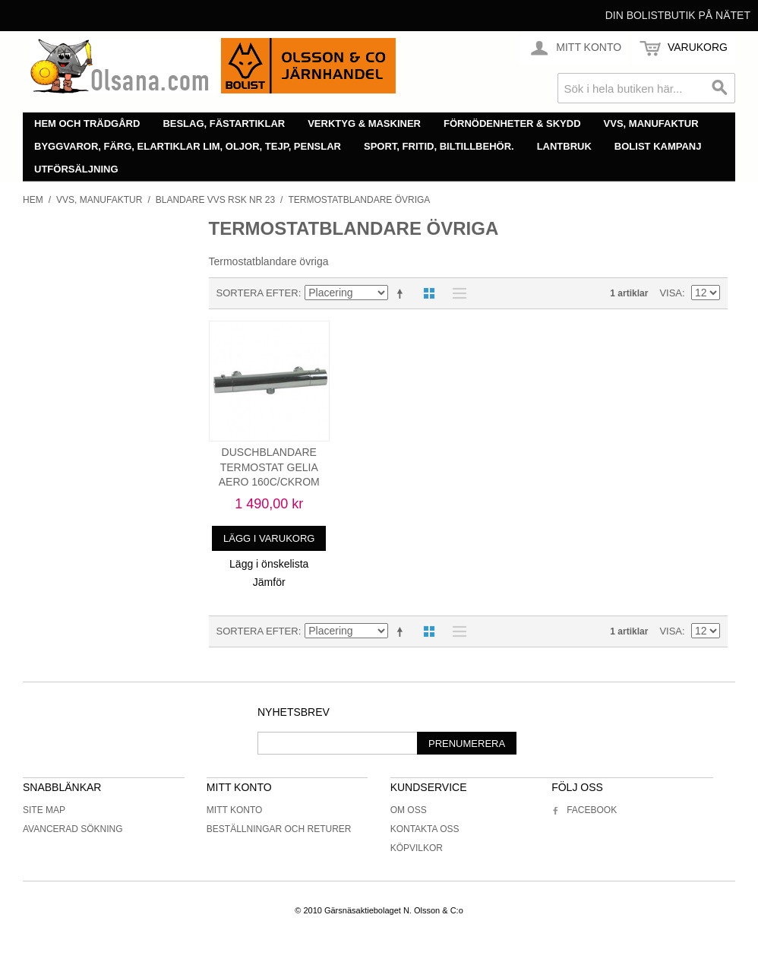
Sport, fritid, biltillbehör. (439, 146)
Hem (33, 200)
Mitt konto (235, 810)
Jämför (269, 582)
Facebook (584, 810)
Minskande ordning (402, 293)
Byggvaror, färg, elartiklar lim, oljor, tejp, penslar (187, 146)
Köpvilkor (416, 848)
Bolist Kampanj (658, 146)
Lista (455, 293)
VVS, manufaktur (651, 123)
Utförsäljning (76, 169)
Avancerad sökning (73, 829)
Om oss (408, 810)
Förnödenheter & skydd (512, 123)
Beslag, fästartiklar (224, 123)
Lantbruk (564, 146)
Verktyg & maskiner (364, 123)
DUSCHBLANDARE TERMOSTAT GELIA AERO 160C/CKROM (269, 467)
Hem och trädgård (87, 123)
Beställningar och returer (279, 829)
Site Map (44, 810)
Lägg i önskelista (268, 564)
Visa (670, 293)
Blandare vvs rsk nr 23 (215, 200)
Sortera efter (257, 293)
